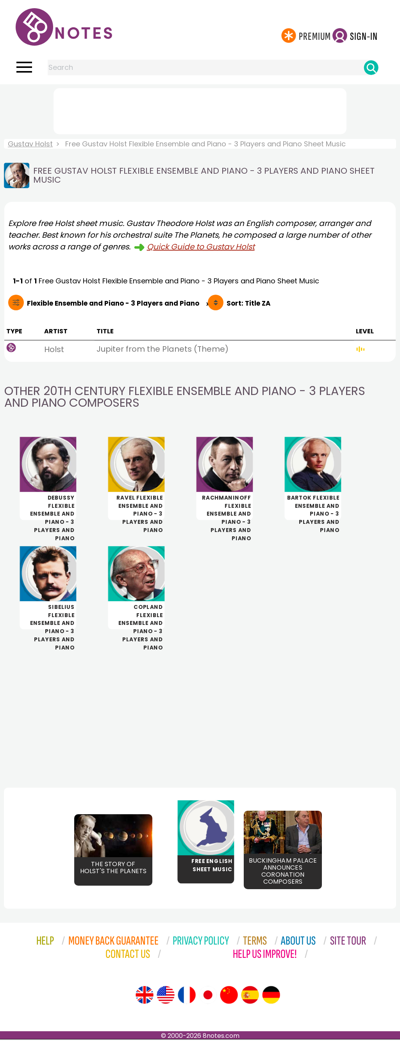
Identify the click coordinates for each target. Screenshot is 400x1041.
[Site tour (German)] (271, 996)
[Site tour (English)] (144, 996)
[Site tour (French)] (186, 996)
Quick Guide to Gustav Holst (201, 246)
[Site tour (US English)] (165, 996)
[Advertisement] (200, 109)
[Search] (371, 67)
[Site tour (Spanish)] (250, 996)
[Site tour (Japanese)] (208, 996)
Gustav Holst (30, 144)
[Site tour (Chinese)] (229, 996)
